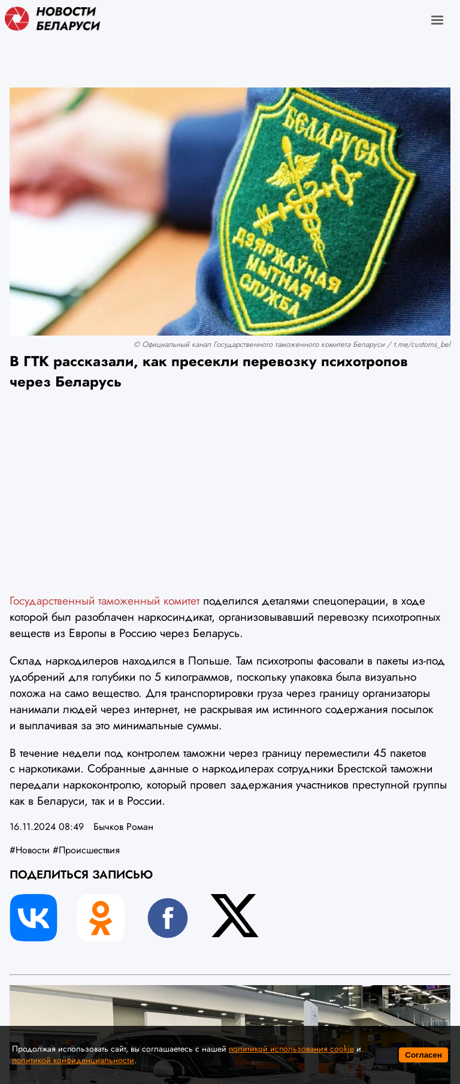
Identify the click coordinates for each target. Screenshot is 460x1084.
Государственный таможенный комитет (104, 600)
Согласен (423, 1054)
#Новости (30, 850)
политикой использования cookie (291, 1049)
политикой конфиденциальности (73, 1060)
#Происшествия (86, 850)
